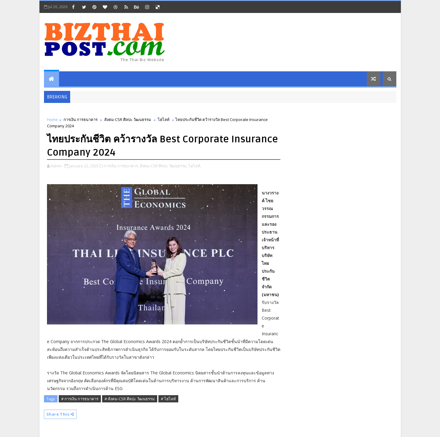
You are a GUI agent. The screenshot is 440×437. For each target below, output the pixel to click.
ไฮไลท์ (164, 119)
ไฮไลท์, (195, 166)
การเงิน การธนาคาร (81, 119)
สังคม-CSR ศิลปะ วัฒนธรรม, (164, 166)
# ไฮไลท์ (168, 398)
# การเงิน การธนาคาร (79, 398)
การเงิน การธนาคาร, (121, 166)
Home (52, 119)
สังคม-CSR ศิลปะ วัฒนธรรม (127, 119)
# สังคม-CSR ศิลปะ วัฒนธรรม (130, 398)
